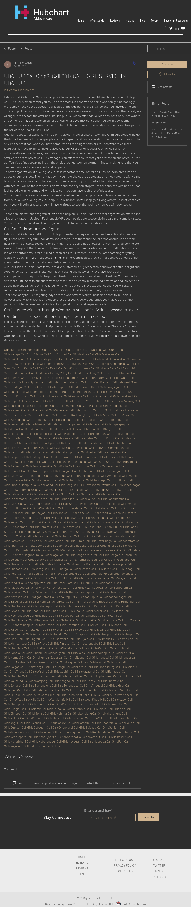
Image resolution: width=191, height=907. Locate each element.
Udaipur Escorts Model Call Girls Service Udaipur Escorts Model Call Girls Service (166, 132)
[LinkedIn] (177, 28)
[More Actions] (138, 63)
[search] (167, 48)
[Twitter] (171, 28)
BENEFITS (82, 862)
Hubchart (51, 12)
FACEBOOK (159, 877)
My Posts (26, 48)
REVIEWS (82, 868)
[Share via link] (26, 756)
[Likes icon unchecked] (6, 756)
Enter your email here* (98, 810)
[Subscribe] (148, 817)
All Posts (10, 48)
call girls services (159, 122)
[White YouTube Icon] (183, 28)
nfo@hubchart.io (135, 904)
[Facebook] (165, 28)
